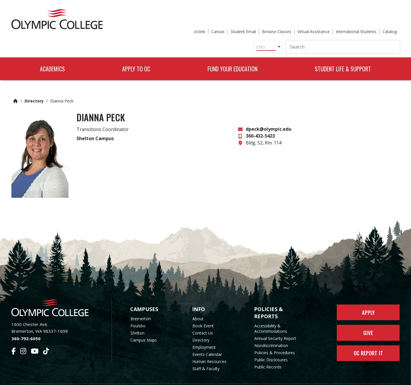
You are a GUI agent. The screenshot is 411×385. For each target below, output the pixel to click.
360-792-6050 (26, 323)
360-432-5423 (260, 121)
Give (368, 320)
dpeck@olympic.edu (268, 114)
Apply (368, 298)
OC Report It (368, 341)
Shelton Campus (95, 123)
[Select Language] (208, 27)
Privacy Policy (251, 377)
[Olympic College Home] (55, 293)
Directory (34, 86)
